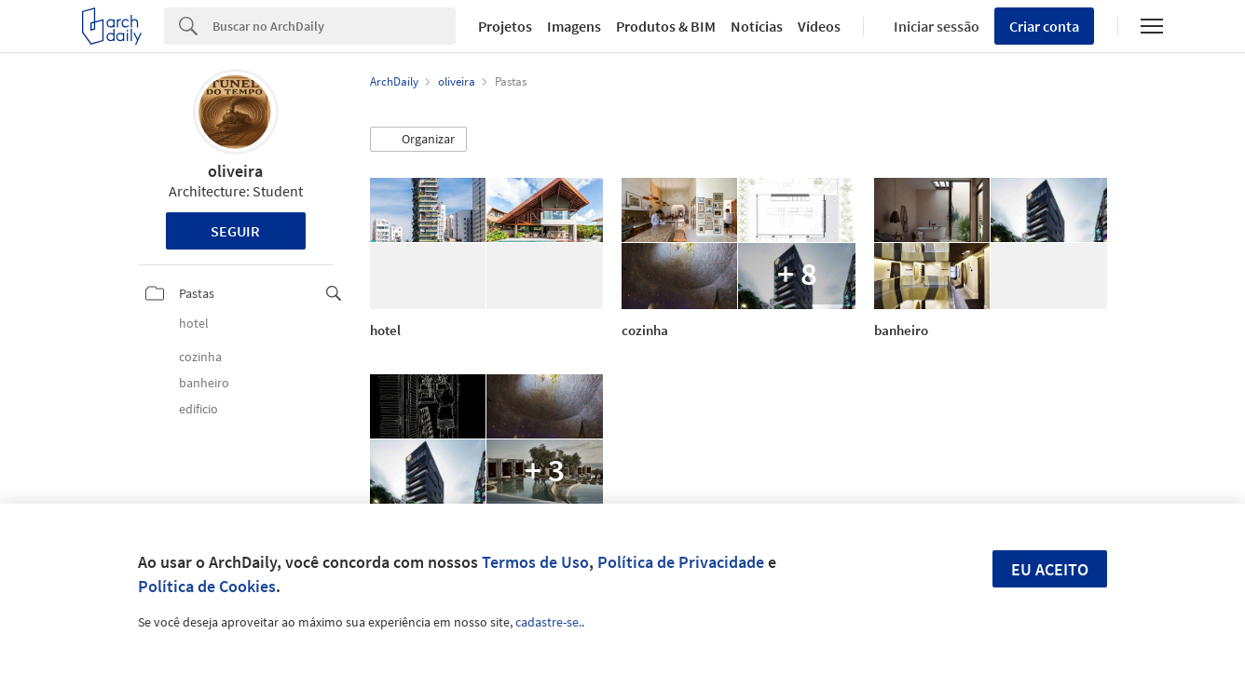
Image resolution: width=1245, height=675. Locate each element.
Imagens (574, 26)
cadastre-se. (548, 622)
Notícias (757, 26)
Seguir (235, 231)
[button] (418, 140)
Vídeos (819, 26)
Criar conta (1044, 26)
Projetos (505, 26)
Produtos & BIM (666, 26)
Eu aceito (1049, 569)
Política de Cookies (207, 586)
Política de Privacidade (680, 562)
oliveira (235, 171)
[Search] (334, 26)
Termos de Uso (535, 562)
